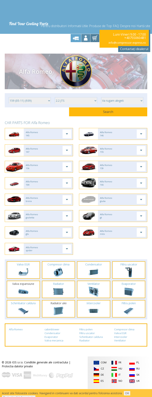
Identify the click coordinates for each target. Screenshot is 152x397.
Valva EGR (120, 341)
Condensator (52, 341)
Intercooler (120, 345)
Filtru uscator (87, 341)
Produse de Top (100, 22)
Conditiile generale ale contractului (46, 370)
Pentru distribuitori (54, 22)
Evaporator (51, 345)
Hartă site (143, 22)
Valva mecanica (54, 349)
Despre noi (128, 22)
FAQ (116, 22)
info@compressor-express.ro (127, 40)
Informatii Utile (78, 22)
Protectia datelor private (17, 374)
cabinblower (52, 337)
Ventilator (120, 349)
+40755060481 (135, 35)
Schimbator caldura (91, 345)
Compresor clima (124, 337)
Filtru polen (86, 337)
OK (127, 393)
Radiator (84, 349)
